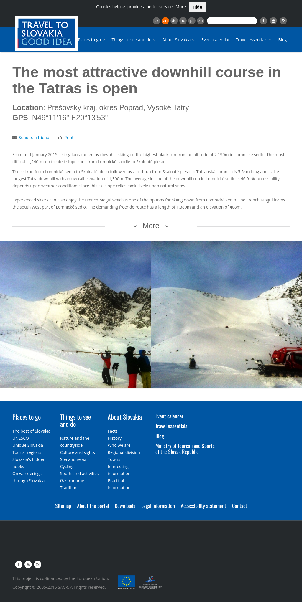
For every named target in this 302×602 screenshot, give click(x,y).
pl (191, 20)
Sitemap (63, 506)
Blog (282, 39)
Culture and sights (77, 452)
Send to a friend (34, 137)
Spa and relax (73, 459)
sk (156, 20)
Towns (114, 459)
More (180, 6)
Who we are (119, 445)
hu (183, 20)
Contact (239, 506)
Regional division (124, 452)
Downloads (125, 506)
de (174, 20)
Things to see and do (134, 39)
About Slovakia (179, 39)
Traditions (70, 487)
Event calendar (215, 39)
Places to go (92, 39)
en (165, 20)
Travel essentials (254, 39)
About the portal (93, 506)
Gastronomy (72, 480)
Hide (197, 7)
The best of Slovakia (31, 431)
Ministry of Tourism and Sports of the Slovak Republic (185, 448)
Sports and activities (79, 473)
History (115, 438)
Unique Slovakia (27, 445)
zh (200, 20)
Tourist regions (26, 452)
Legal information (158, 506)
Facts (112, 431)
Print (68, 137)
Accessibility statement (203, 506)
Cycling (67, 466)
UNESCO (20, 438)
